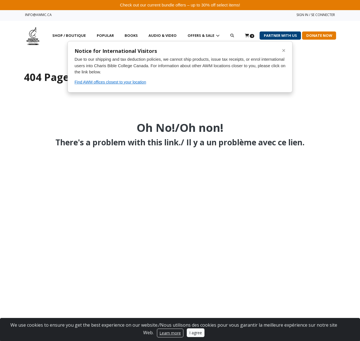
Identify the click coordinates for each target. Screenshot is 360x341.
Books (131, 35)
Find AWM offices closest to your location (110, 82)
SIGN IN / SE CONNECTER (315, 14)
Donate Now (319, 35)
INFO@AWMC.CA (38, 14)
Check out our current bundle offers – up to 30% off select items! (180, 5)
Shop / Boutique (69, 35)
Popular (105, 35)
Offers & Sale (201, 35)
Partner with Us (280, 35)
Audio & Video (162, 35)
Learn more (170, 333)
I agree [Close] (195, 332)
